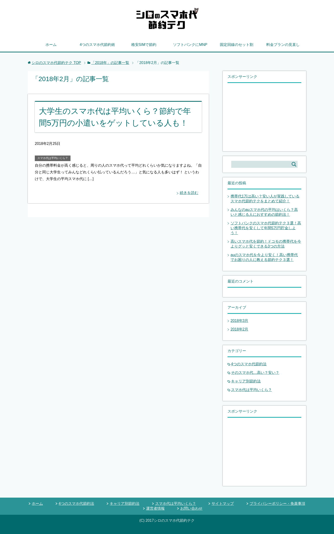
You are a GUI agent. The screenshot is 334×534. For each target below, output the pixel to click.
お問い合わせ (191, 508)
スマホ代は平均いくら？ (52, 158)
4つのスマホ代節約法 (249, 364)
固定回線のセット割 (236, 45)
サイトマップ (223, 503)
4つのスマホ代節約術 (97, 45)
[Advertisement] (262, 117)
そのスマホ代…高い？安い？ (255, 373)
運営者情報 (155, 508)
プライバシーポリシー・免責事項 (277, 503)
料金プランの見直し (283, 45)
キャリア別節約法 (246, 381)
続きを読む (189, 193)
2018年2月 (239, 329)
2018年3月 (239, 321)
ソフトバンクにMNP (190, 45)
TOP (56, 63)
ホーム (51, 45)
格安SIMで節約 (143, 45)
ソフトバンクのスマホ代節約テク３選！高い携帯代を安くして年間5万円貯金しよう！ (266, 228)
